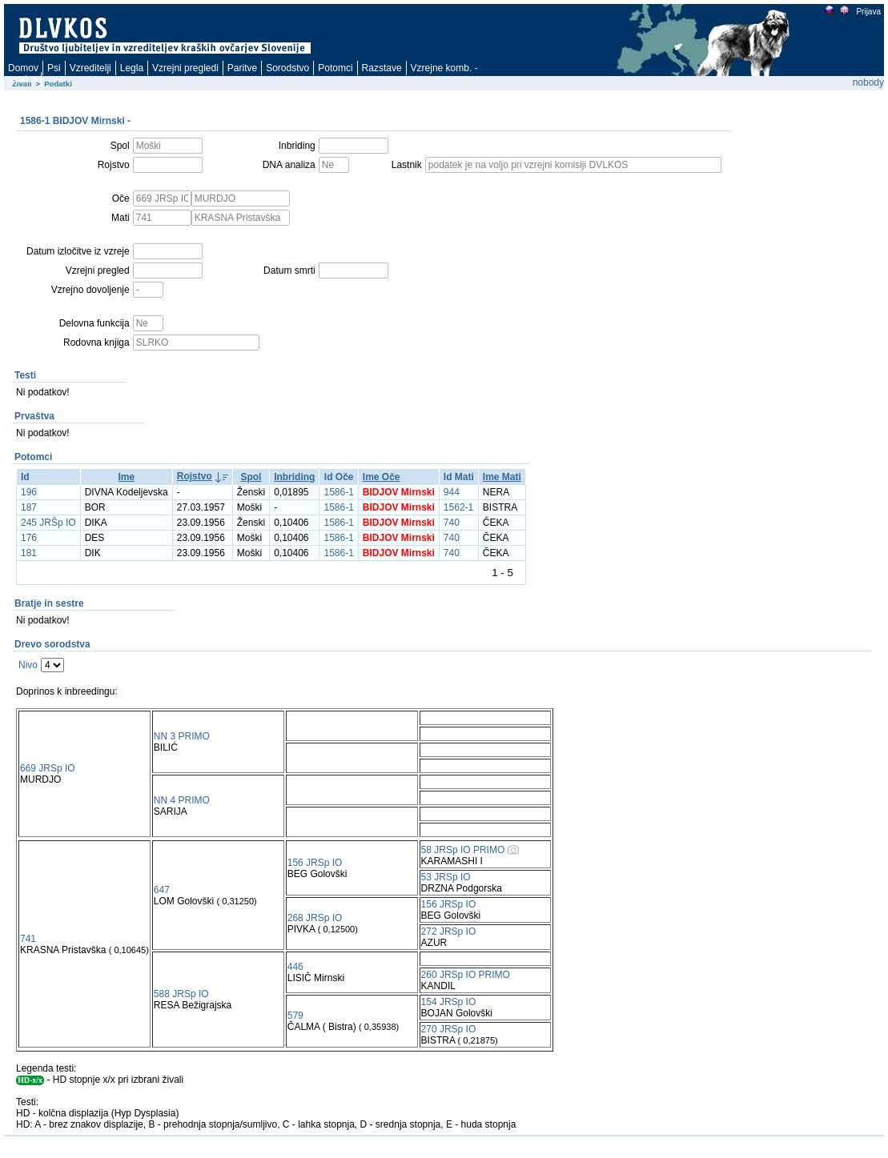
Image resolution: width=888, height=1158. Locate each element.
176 (29, 537)
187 (29, 507)
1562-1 (458, 507)
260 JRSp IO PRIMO (465, 974)
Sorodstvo (287, 68)
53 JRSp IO (446, 877)
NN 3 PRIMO (182, 736)
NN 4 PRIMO (182, 800)
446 (295, 966)
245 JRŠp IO (48, 522)
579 (295, 1015)
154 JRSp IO (448, 1002)
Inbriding (294, 477)
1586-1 (338, 492)
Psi (54, 68)
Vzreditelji (90, 68)
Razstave (382, 68)
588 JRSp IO (181, 994)
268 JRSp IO (315, 918)
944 (452, 492)
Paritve (242, 68)
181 (29, 553)
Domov (23, 68)
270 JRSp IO (448, 1029)
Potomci (335, 68)
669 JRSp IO (47, 768)
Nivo (28, 665)
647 (162, 890)
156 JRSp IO (315, 862)
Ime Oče (381, 477)
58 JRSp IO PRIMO (463, 849)
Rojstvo (194, 476)
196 (29, 492)
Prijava (868, 11)
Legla (131, 68)
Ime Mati (502, 477)
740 (452, 522)
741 (28, 938)
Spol (250, 477)
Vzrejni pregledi (185, 68)
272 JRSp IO (448, 931)
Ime (126, 477)
